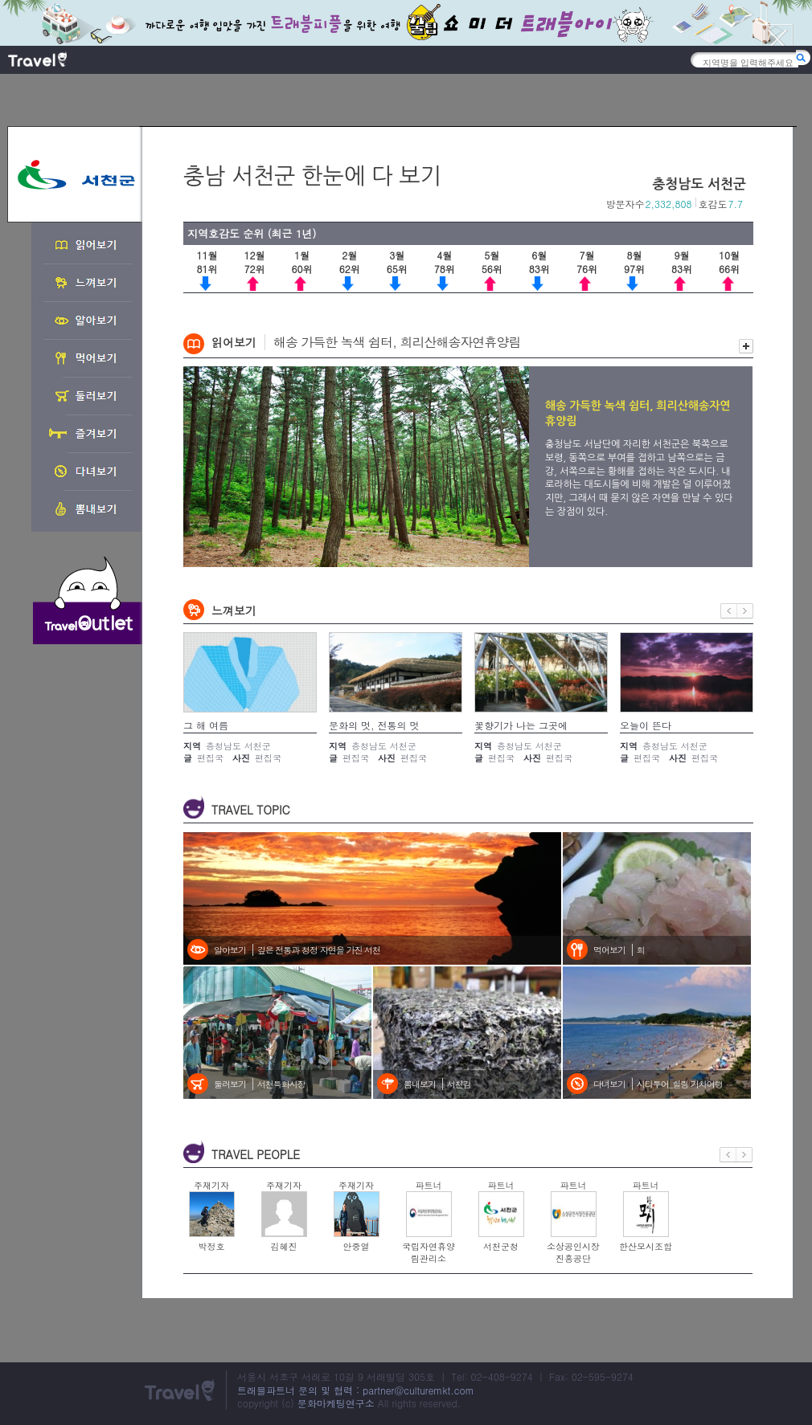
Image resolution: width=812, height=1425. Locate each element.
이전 (728, 611)
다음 (745, 611)
